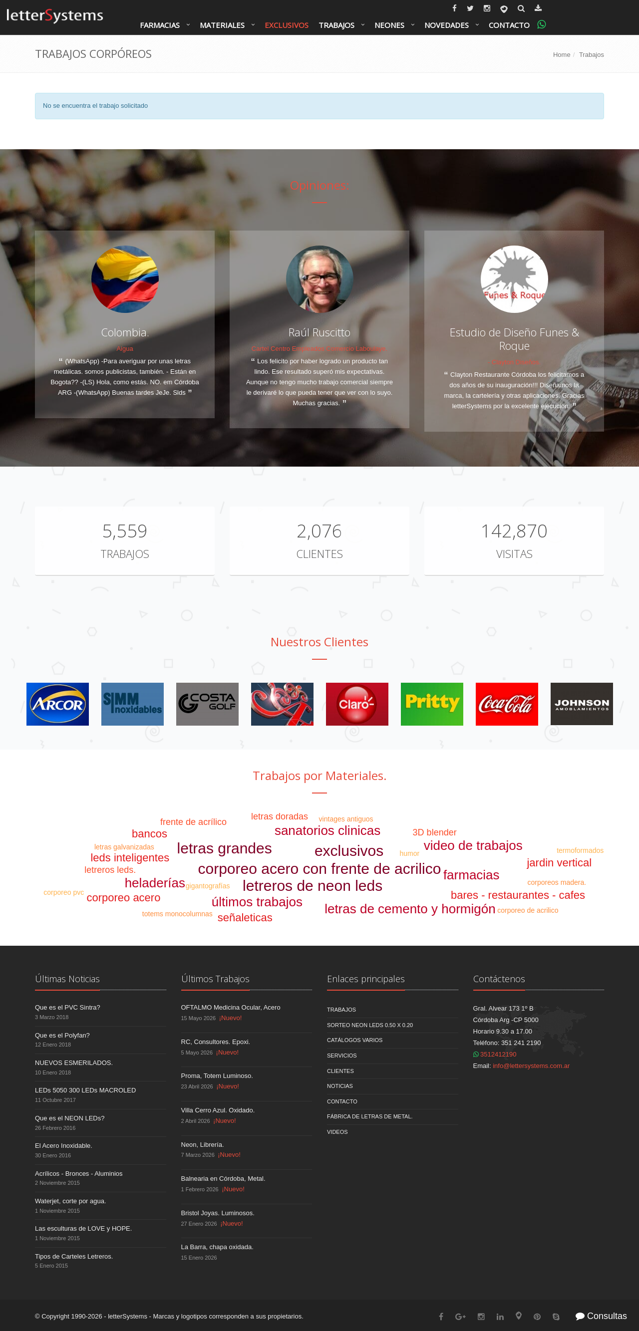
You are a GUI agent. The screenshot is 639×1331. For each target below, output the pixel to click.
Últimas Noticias (67, 979)
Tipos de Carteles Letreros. (74, 1256)
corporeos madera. (557, 882)
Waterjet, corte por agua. (70, 1201)
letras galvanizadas (124, 847)
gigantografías (208, 886)
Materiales (222, 25)
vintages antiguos (346, 819)
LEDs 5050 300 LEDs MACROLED (85, 1090)
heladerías (155, 882)
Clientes (319, 553)
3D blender (435, 832)
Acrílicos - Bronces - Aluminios (79, 1173)
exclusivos (349, 850)
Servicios (342, 1056)
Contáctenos (499, 979)
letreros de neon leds (312, 885)
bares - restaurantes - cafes (518, 895)
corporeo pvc (63, 892)
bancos (149, 833)
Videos (337, 1132)
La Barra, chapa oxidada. (217, 1247)
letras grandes (224, 848)
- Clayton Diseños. (514, 362)
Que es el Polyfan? (62, 1035)
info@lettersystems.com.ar (531, 1065)
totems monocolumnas (177, 914)
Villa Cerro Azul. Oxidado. (218, 1110)
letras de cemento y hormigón (410, 908)
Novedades (446, 25)
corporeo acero (123, 897)
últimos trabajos (257, 901)
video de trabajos (473, 845)
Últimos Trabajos (215, 979)
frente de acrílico (193, 822)
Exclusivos (287, 25)
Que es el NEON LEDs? (69, 1118)
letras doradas (279, 816)
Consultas (601, 1316)
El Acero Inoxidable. (63, 1145)
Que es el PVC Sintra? (67, 1007)
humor (409, 853)
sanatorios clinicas (327, 830)
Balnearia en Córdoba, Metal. (223, 1178)
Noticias (340, 1086)
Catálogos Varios (354, 1040)
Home (562, 54)
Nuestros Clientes (319, 641)
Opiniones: (319, 185)
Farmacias (160, 25)
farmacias (471, 874)
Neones (389, 25)
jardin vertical (559, 862)
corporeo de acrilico (527, 910)
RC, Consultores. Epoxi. (216, 1042)
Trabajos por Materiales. (320, 775)
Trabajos (336, 25)
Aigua (124, 348)
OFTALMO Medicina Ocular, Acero (231, 1007)
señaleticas (245, 917)
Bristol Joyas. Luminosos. (218, 1213)
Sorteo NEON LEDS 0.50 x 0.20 (370, 1025)
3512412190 (495, 1054)
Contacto (509, 25)
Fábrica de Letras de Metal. (370, 1116)
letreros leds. (110, 870)
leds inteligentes (129, 857)
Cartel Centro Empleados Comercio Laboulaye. (319, 348)
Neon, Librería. (202, 1144)
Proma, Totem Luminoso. (217, 1075)
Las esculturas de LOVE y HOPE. (83, 1228)
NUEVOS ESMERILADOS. (74, 1062)
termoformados (580, 850)
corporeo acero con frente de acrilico (319, 868)
